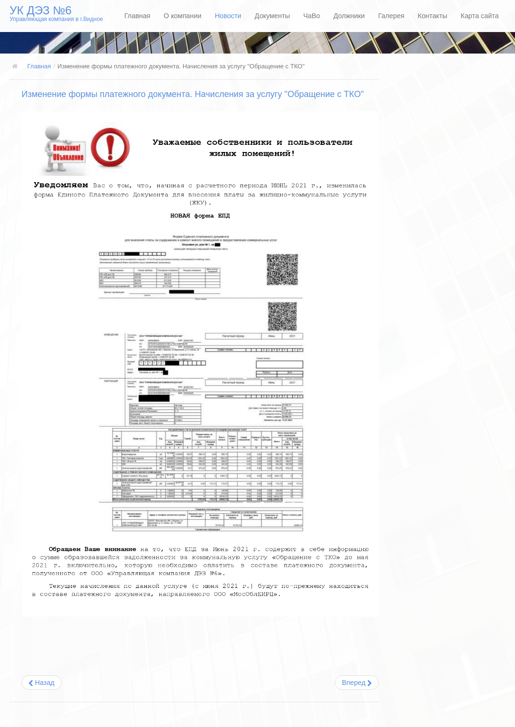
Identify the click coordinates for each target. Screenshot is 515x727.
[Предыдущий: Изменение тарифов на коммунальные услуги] (42, 682)
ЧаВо (311, 16)
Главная (137, 16)
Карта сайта (479, 16)
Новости (228, 16)
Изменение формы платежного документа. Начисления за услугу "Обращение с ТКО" (193, 94)
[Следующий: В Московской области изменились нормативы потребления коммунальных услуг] (357, 682)
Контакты (433, 16)
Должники (349, 16)
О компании (182, 16)
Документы (272, 16)
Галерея (391, 16)
